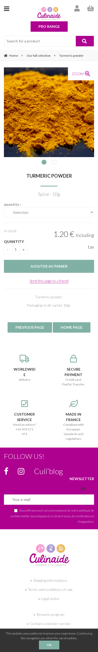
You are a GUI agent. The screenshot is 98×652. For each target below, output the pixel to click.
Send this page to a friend (49, 281)
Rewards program (50, 614)
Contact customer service (50, 623)
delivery (24, 368)
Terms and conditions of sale (50, 589)
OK (49, 645)
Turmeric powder (49, 176)
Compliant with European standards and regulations (73, 420)
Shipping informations (50, 580)
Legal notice (50, 598)
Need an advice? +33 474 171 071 (24, 418)
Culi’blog (48, 471)
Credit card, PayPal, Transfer (73, 370)
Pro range (49, 26)
